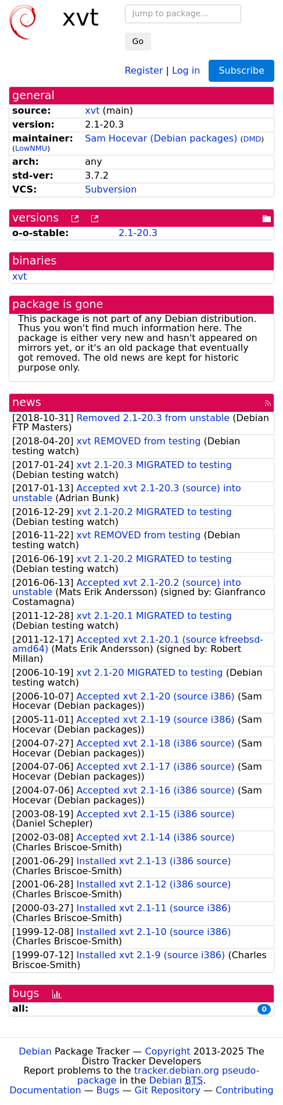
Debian (35, 1051)
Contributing (245, 1090)
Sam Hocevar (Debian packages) (161, 138)
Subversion (111, 189)
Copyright (167, 1051)
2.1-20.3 (138, 232)
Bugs (108, 1090)
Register (144, 69)
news (26, 402)
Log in (186, 69)
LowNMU (31, 148)
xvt (92, 110)
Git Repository (167, 1090)
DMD (252, 139)
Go (138, 41)
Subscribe (241, 70)
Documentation (45, 1090)
